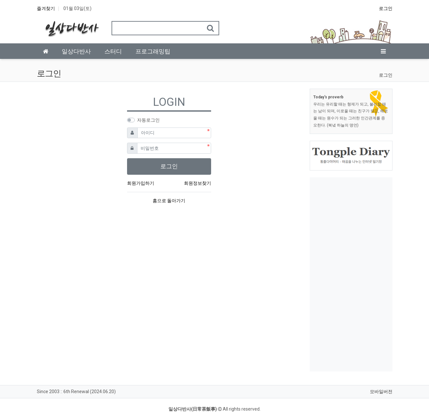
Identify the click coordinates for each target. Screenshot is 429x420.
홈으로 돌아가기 (169, 200)
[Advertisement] (351, 274)
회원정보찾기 (197, 183)
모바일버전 (381, 391)
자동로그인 (148, 120)
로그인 (385, 8)
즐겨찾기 (46, 8)
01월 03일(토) (77, 8)
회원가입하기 (140, 183)
